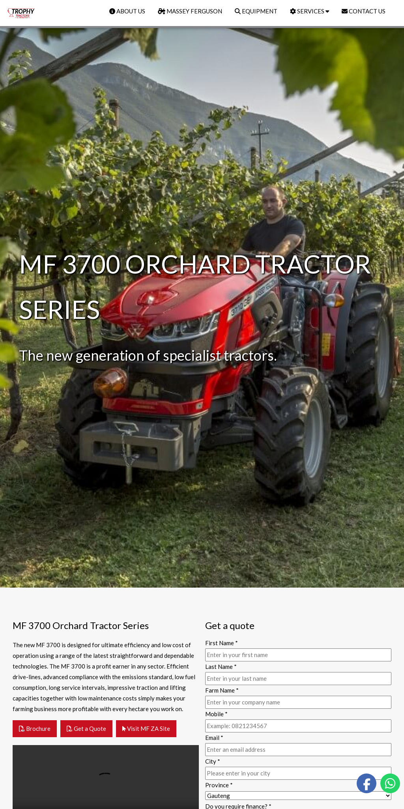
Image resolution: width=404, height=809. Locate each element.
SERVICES (309, 11)
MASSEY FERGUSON (190, 11)
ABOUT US (127, 11)
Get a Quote (86, 728)
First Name (221, 642)
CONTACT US (363, 11)
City (212, 761)
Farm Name (222, 690)
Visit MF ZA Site (146, 728)
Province (219, 784)
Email (214, 737)
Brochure (34, 728)
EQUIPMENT (256, 11)
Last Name (221, 666)
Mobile (216, 713)
